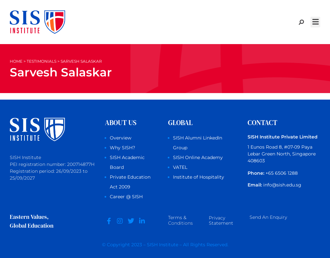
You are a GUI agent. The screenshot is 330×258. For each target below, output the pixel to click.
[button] (315, 22)
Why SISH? (122, 148)
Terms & (180, 221)
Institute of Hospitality (198, 177)
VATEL (180, 167)
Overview (120, 138)
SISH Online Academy (198, 157)
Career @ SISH (126, 197)
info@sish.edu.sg (282, 185)
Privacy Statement (221, 220)
